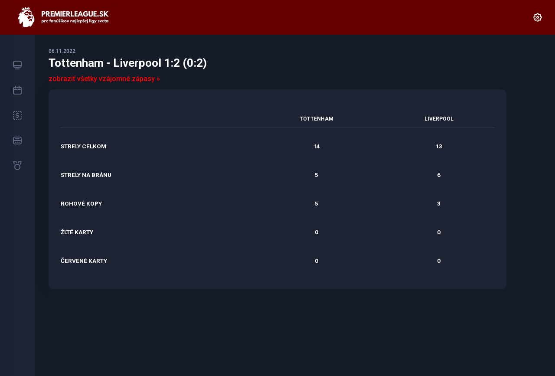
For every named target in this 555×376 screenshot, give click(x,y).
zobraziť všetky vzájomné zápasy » (104, 79)
